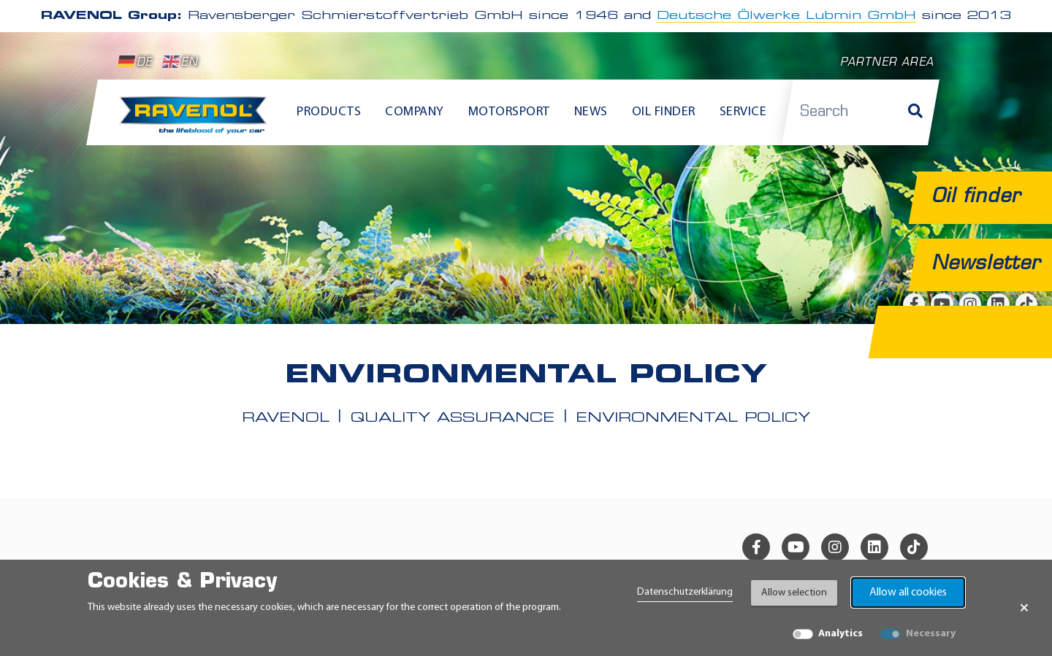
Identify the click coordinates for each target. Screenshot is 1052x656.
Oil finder (663, 112)
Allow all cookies (908, 592)
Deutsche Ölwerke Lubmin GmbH (786, 16)
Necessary (931, 633)
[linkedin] (874, 547)
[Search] (915, 112)
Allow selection (794, 592)
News (591, 112)
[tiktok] (914, 547)
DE (135, 62)
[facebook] (756, 547)
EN (180, 62)
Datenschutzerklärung (685, 592)
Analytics (840, 633)
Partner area (887, 63)
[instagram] (835, 547)
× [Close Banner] (1024, 608)
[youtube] (795, 547)
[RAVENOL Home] (196, 121)
